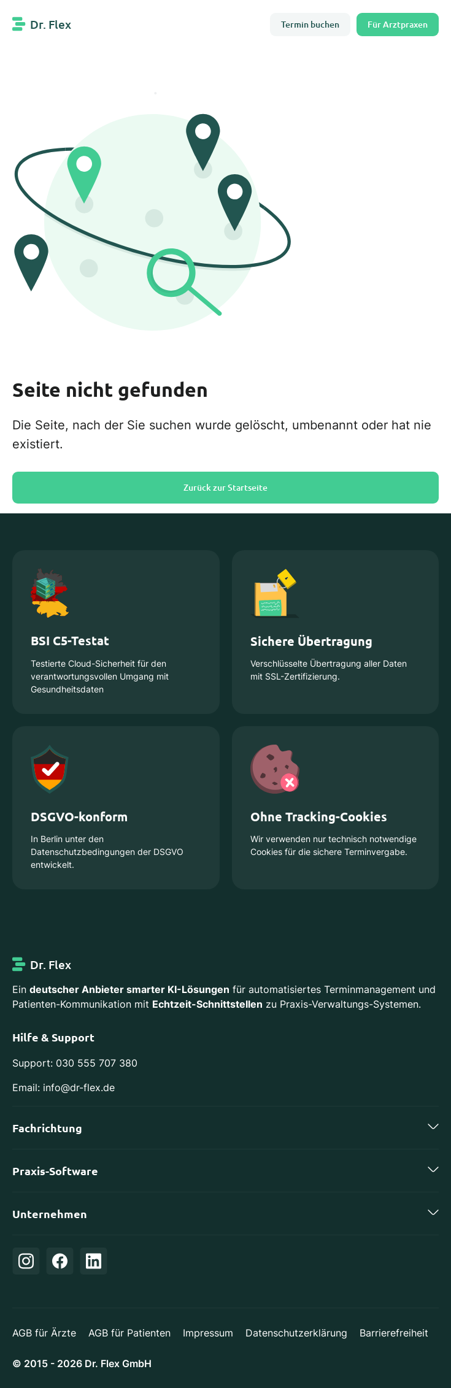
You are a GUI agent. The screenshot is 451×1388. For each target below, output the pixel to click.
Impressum (208, 1333)
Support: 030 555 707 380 (74, 1063)
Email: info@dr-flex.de (63, 1087)
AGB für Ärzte (44, 1333)
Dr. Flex (50, 24)
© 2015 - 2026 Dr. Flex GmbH (82, 1363)
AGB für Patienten (129, 1333)
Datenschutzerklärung (296, 1333)
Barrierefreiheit (394, 1333)
